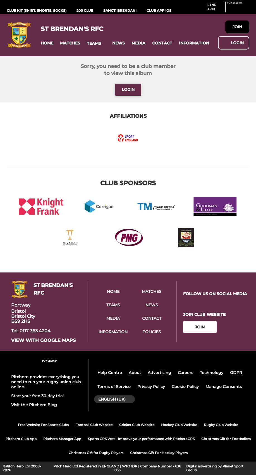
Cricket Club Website (136, 425)
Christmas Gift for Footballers (226, 439)
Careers (185, 372)
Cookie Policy (185, 386)
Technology (211, 372)
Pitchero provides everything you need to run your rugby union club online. (46, 381)
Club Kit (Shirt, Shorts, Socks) (36, 10)
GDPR (236, 372)
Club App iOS (159, 10)
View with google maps (43, 340)
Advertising (159, 372)
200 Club (84, 10)
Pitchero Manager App (62, 439)
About (135, 372)
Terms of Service (114, 386)
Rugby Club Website (221, 425)
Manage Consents (223, 386)
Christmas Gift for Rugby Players (96, 453)
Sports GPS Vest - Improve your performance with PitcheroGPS (141, 439)
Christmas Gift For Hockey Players (159, 453)
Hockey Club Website (179, 425)
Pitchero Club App (21, 439)
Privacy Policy (151, 386)
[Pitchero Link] (238, 9)
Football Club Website (94, 425)
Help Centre (109, 372)
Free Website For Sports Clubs (43, 425)
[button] (47, 43)
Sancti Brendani (120, 10)
